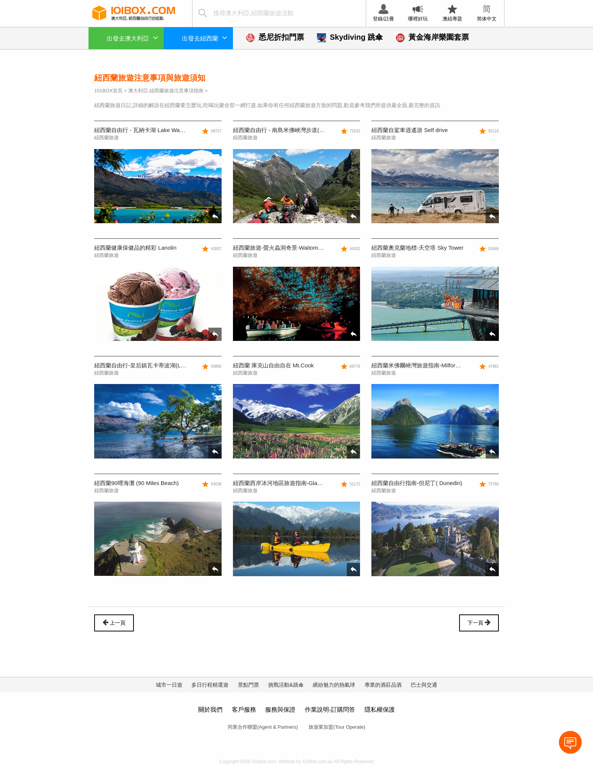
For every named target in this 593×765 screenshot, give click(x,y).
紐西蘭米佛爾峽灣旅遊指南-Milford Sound (424, 365)
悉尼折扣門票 (275, 37)
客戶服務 (244, 709)
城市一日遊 (169, 685)
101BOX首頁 (108, 90)
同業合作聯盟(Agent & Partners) (263, 727)
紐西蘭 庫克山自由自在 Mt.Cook (273, 365)
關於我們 (210, 709)
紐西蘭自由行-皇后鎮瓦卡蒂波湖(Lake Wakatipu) (155, 365)
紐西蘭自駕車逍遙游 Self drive (409, 130)
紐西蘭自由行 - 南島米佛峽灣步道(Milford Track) (293, 130)
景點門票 (248, 685)
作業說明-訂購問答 (330, 709)
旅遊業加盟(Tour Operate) (337, 727)
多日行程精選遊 (209, 685)
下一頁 (479, 622)
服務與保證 (280, 709)
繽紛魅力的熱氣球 (334, 685)
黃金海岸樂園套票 (432, 37)
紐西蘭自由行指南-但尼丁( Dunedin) (416, 483)
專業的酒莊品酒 (383, 685)
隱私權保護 (380, 709)
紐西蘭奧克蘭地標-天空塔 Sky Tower (417, 247)
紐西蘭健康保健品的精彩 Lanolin (135, 247)
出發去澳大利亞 (132, 37)
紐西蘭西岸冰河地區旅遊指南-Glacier (280, 483)
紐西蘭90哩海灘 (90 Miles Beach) (136, 483)
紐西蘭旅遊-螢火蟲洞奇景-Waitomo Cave (284, 247)
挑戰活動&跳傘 (285, 685)
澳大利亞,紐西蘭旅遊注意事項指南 (165, 90)
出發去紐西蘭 (204, 37)
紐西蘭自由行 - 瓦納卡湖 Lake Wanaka (143, 130)
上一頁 (114, 622)
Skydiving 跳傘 (350, 37)
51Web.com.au (317, 761)
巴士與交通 (424, 685)
